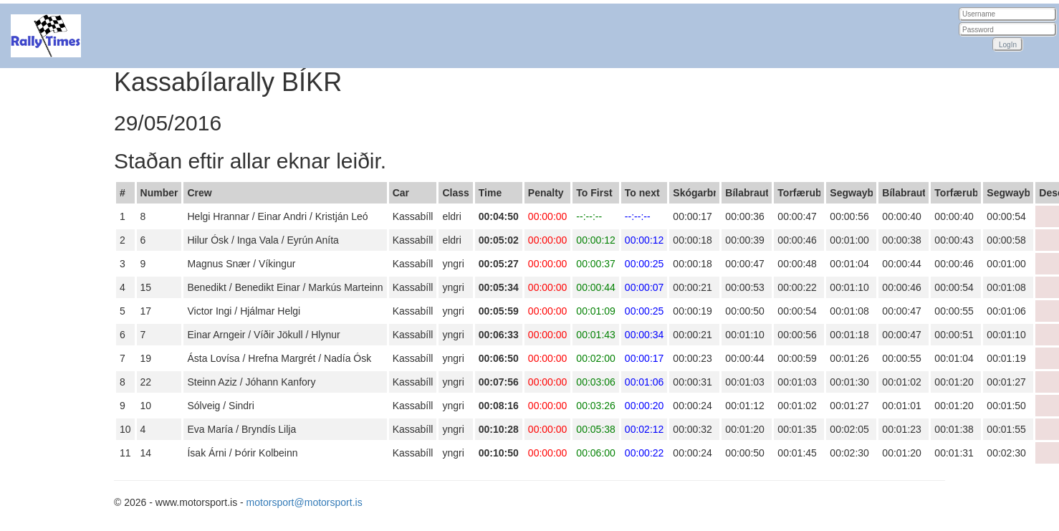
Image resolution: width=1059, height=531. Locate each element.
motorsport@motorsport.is (304, 502)
